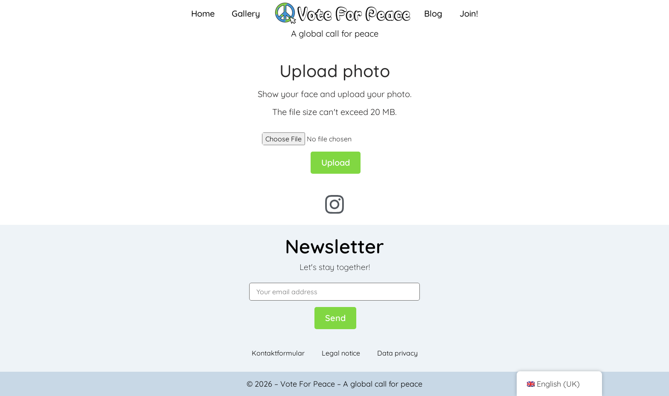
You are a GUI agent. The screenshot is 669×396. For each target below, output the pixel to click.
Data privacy (397, 353)
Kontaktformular (278, 353)
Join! (469, 13)
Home (203, 13)
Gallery (246, 13)
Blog (433, 13)
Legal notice (341, 353)
